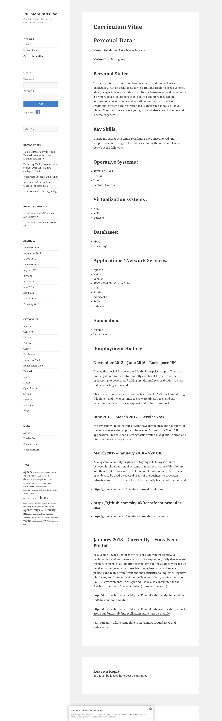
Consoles (28, 331)
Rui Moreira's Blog (40, 14)
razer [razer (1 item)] (43, 510)
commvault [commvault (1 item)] (41, 472)
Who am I (28, 38)
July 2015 (28, 275)
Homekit (28, 371)
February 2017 (31, 264)
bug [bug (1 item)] (34, 472)
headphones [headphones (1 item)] (35, 483)
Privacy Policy (31, 50)
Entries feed (30, 438)
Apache (27, 325)
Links (26, 44)
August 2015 (30, 270)
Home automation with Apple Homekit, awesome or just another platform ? (39, 155)
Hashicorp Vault (32, 359)
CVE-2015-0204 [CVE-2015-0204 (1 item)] (50, 472)
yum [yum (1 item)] (25, 525)
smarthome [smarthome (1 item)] (41, 514)
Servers (27, 399)
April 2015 (29, 292)
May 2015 (28, 287)
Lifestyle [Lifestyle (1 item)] (35, 499)
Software (28, 405)
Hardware (29, 354)
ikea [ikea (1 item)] (33, 487)
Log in (26, 432)
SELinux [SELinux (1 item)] (26, 514)
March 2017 (29, 258)
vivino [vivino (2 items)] (27, 520)
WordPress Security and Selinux (40, 176)
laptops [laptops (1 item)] (44, 487)
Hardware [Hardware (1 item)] (27, 483)
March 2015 (29, 298)
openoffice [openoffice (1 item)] (40, 506)
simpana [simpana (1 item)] (33, 514)
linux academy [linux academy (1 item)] (28, 503)
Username (28, 79)
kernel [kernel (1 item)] (38, 487)
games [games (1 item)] (51, 480)
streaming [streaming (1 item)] (50, 514)
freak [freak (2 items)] (44, 479)
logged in (116, 675)
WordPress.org (31, 449)
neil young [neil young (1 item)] (27, 506)
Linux (26, 376)
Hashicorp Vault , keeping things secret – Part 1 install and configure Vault (40, 168)
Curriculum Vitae (33, 56)
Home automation (33, 365)
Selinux (27, 393)
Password (28, 90)
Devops (27, 337)
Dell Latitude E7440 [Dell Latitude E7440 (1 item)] (42, 476)
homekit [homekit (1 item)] (44, 483)
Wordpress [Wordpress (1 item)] (54, 521)
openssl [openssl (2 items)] (28, 510)
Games (27, 348)
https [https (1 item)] (50, 483)
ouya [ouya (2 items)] (37, 510)
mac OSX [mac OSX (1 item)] (38, 503)
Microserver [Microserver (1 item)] (46, 503)
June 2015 (28, 281)
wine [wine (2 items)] (46, 520)
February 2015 (31, 304)
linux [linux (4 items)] (44, 498)
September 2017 (32, 253)
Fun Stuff (28, 342)
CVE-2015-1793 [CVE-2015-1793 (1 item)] (28, 476)
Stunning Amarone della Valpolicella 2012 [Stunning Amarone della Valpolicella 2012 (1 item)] (38, 517)
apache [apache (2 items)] (28, 472)
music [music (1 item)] (53, 503)
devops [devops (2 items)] (28, 479)
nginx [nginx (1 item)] (34, 506)
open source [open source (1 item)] (49, 506)
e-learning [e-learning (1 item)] (37, 480)
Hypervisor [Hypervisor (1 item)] (27, 487)
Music (26, 382)
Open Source (30, 388)
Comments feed (31, 444)
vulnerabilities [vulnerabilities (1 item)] (37, 521)
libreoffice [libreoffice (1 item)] (27, 499)
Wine (26, 410)
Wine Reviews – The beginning (40, 191)
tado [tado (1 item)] (56, 517)
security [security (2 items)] (50, 510)
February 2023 (31, 247)
